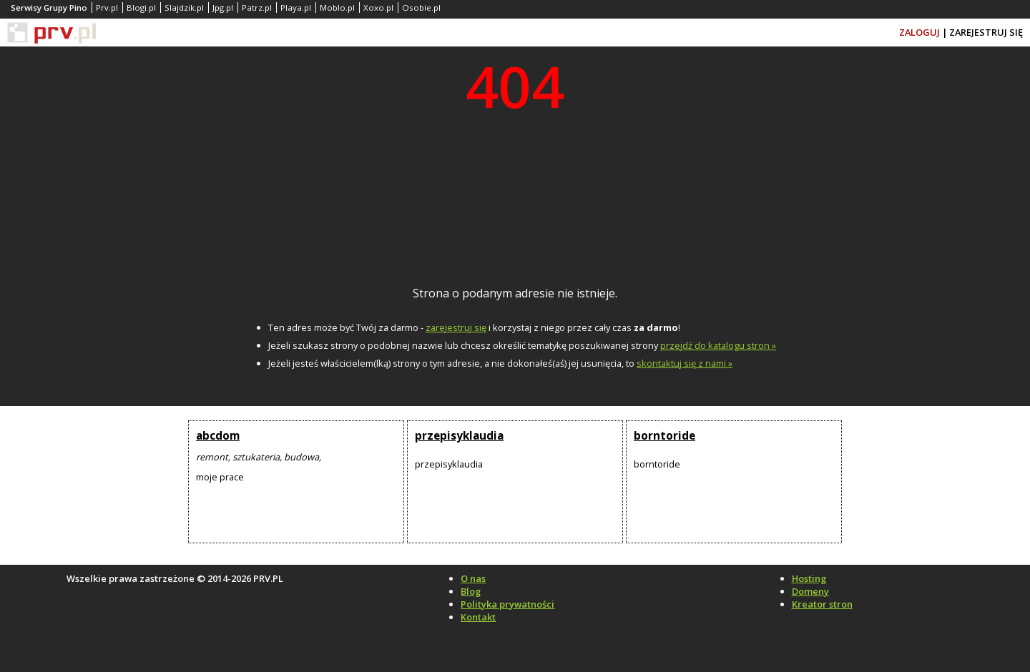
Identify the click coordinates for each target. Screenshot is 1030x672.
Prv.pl (107, 7)
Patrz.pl (257, 7)
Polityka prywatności (507, 604)
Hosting (809, 578)
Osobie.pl (421, 7)
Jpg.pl (222, 7)
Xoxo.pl (378, 7)
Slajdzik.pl (184, 7)
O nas (473, 578)
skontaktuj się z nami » (684, 363)
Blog (471, 591)
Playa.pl (295, 7)
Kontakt (478, 617)
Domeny (810, 591)
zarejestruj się (456, 327)
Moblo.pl (337, 7)
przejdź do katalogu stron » (718, 345)
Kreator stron (822, 604)
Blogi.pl (141, 7)
